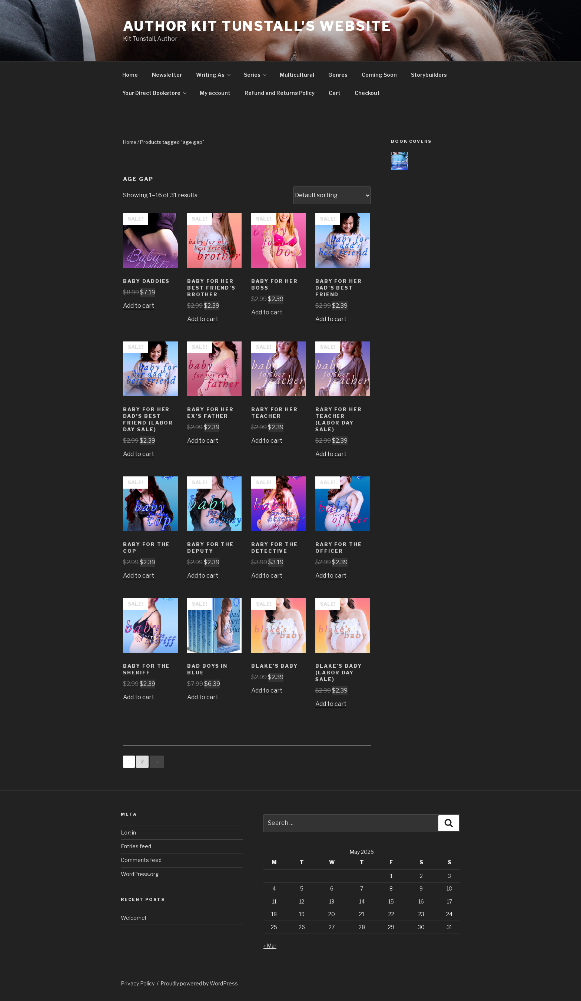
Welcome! (133, 918)
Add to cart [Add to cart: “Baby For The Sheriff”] (138, 697)
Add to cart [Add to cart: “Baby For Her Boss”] (266, 312)
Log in (128, 832)
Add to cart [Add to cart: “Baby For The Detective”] (266, 575)
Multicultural (297, 75)
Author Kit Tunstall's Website (257, 26)
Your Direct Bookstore (154, 93)
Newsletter (167, 75)
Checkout (367, 93)
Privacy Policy (138, 983)
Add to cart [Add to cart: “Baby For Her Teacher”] (266, 440)
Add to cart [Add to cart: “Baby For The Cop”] (138, 575)
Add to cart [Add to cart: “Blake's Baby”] (266, 690)
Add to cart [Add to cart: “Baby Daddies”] (138, 305)
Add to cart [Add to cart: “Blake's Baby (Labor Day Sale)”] (330, 703)
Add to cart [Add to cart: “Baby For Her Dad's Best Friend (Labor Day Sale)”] (138, 453)
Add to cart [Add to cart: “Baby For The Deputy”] (202, 575)
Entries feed (136, 846)
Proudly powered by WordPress (199, 983)
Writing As (214, 75)
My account (215, 93)
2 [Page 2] (142, 761)
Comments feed (141, 860)
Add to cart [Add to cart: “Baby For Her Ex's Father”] (202, 440)
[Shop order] (332, 195)
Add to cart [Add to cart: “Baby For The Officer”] (330, 575)
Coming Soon (379, 75)
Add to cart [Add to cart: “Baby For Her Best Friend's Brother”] (202, 319)
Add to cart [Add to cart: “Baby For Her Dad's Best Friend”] (330, 319)
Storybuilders (429, 75)
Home (130, 75)
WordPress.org (140, 874)
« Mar (269, 945)
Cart (335, 93)
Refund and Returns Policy (280, 93)
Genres (338, 75)
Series (256, 75)
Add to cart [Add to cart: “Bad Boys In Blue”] (202, 697)
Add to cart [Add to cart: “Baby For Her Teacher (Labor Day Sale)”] (330, 453)
